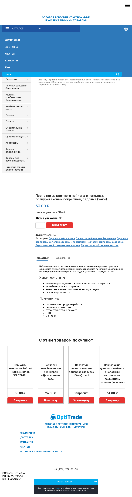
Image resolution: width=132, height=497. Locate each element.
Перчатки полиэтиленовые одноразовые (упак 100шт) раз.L (81, 370)
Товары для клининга (13, 150)
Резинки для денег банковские (16, 87)
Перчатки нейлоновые (62, 238)
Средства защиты (16, 136)
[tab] (43, 258)
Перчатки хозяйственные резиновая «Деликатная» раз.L (51, 372)
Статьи (10, 54)
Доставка (11, 47)
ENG (7, 67)
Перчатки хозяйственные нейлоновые (57, 245)
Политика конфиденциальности (41, 451)
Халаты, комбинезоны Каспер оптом (13, 97)
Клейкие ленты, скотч (14, 108)
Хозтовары (12, 142)
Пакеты (10, 121)
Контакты (11, 60)
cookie (57, 488)
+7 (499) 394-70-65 (66, 469)
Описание (43, 258)
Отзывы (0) (63, 258)
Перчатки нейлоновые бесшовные (96, 238)
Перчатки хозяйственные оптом (75, 80)
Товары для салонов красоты (15, 159)
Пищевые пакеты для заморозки (15, 168)
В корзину (59, 225)
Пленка (10, 115)
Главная (42, 80)
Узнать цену (81, 400)
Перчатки (11, 79)
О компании (12, 40)
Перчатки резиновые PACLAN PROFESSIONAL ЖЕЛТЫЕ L (20, 370)
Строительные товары (14, 129)
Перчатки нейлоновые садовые (105, 242)
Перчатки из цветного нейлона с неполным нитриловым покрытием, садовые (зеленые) (112, 374)
